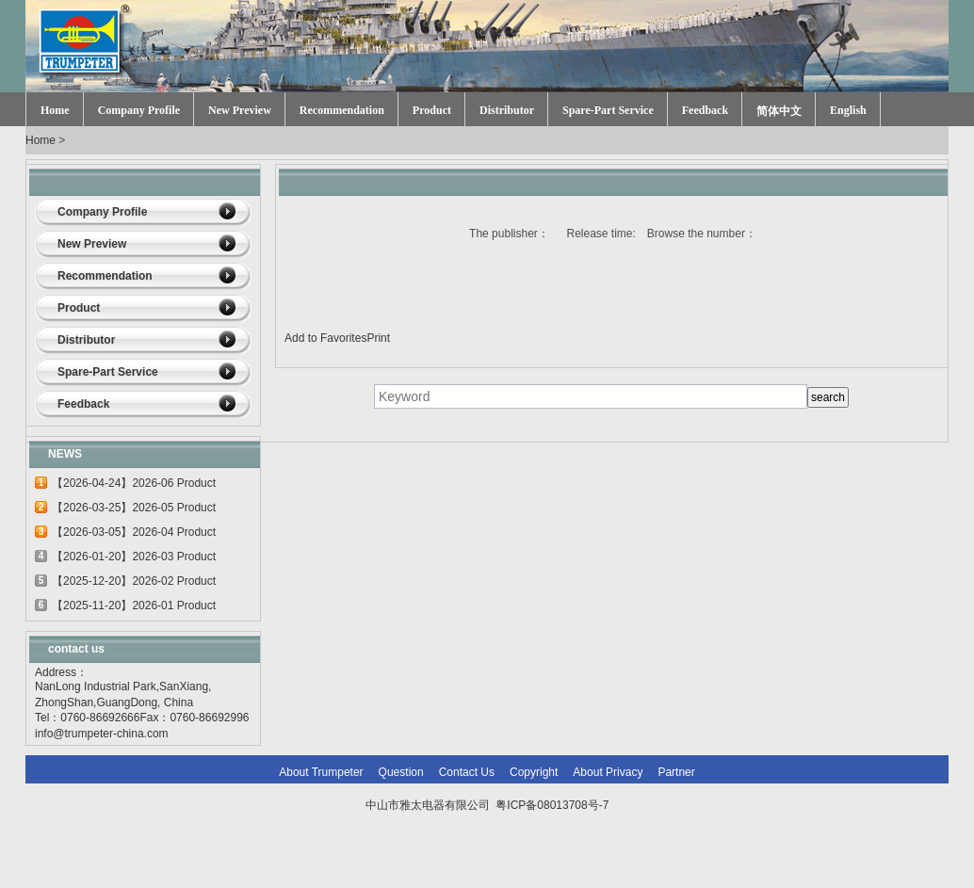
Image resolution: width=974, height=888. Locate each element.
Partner (675, 772)
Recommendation (342, 110)
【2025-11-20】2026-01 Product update (134, 608)
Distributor (506, 110)
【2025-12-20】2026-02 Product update (134, 583)
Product (432, 110)
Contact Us (467, 772)
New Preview (239, 110)
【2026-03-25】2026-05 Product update (134, 510)
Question (401, 772)
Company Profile (139, 110)
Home (55, 110)
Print (378, 338)
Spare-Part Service (608, 110)
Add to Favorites (325, 338)
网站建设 (526, 842)
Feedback (705, 110)
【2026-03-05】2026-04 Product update (134, 534)
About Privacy (607, 772)
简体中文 (779, 111)
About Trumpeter (321, 772)
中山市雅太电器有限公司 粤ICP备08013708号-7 (487, 805)
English (848, 110)
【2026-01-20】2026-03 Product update (134, 559)
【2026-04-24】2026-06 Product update (134, 485)
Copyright (534, 772)
